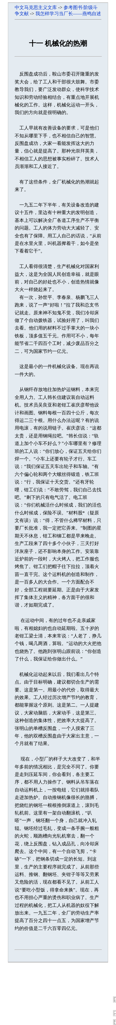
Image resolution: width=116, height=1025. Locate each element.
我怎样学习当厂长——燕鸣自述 (68, 13)
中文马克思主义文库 (36, 7)
